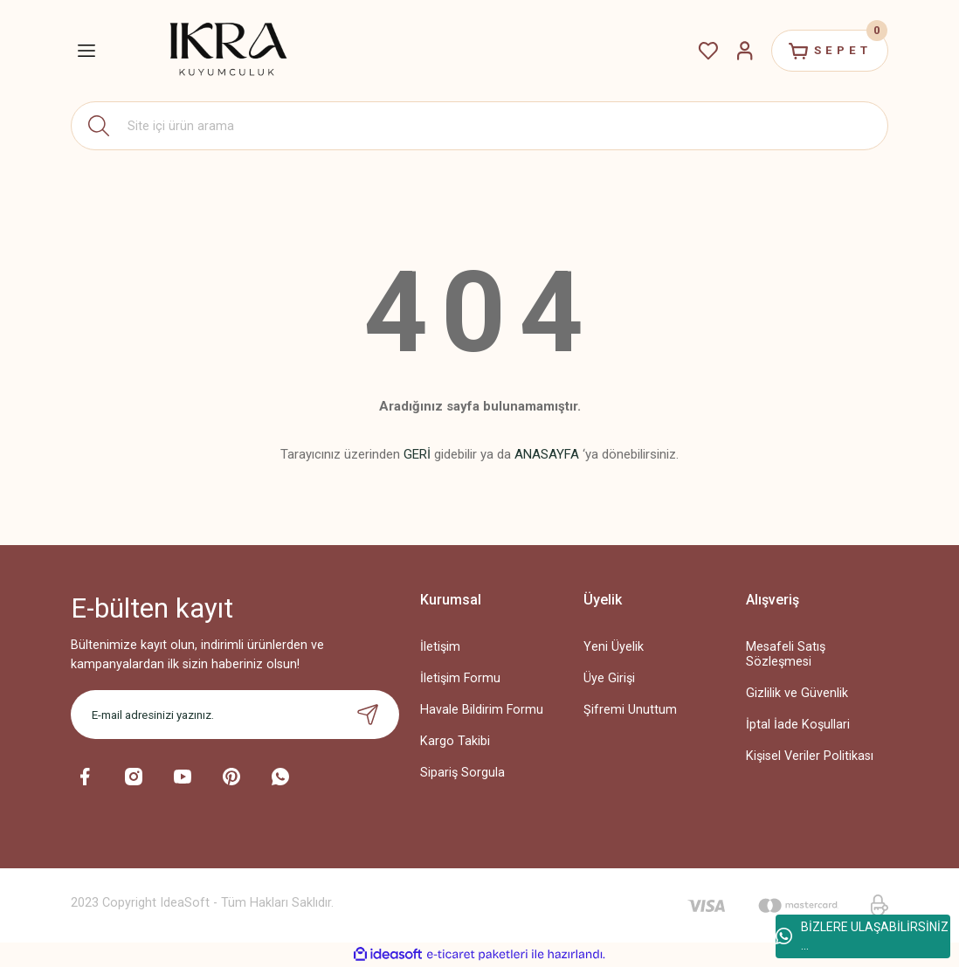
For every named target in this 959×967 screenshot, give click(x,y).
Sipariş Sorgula (462, 772)
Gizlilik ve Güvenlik (797, 693)
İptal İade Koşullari (798, 724)
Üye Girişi (609, 678)
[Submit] (367, 714)
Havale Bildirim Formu (481, 709)
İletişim (440, 646)
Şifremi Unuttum (630, 709)
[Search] (479, 125)
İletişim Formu (460, 678)
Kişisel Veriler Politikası (809, 756)
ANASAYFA (546, 454)
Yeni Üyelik (613, 646)
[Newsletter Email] (235, 714)
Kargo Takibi (455, 741)
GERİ (417, 454)
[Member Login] (745, 51)
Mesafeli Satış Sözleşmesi (785, 654)
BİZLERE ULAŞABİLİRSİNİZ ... (862, 936)
